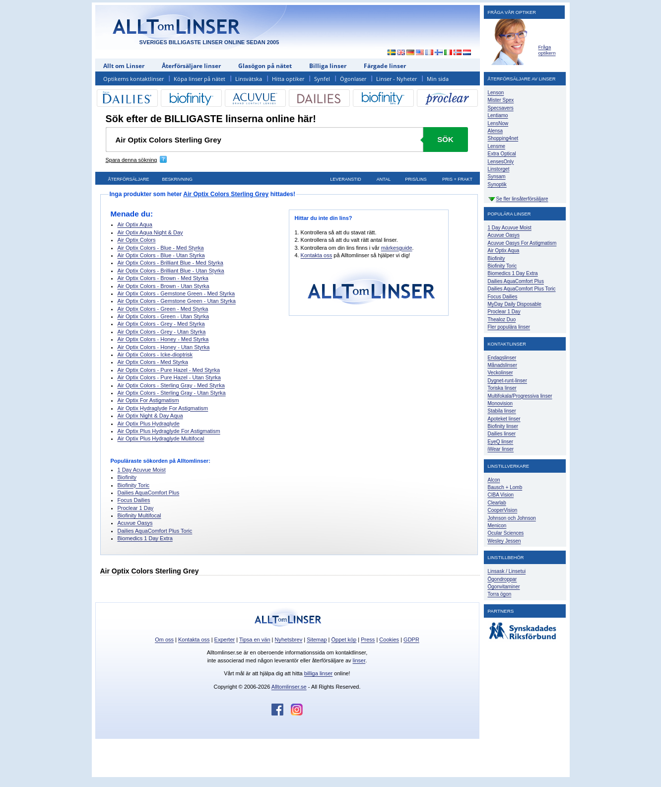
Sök (445, 139)
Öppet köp (343, 640)
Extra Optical (502, 153)
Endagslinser (502, 357)
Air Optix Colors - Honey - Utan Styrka (164, 347)
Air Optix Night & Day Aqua (150, 416)
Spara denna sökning (131, 160)
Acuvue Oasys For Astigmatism (522, 243)
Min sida (438, 78)
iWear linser (501, 449)
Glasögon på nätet (265, 66)
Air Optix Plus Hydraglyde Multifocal (161, 438)
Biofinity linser (503, 426)
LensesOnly (501, 161)
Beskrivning (177, 179)
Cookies (389, 640)
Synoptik (497, 184)
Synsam (497, 176)
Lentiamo (498, 115)
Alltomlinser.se (289, 687)
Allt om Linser (123, 66)
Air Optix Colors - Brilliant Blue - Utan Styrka (171, 271)
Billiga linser (327, 66)
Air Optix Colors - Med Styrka (153, 362)
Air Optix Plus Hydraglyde (149, 424)
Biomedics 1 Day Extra (145, 538)
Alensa (495, 131)
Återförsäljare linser (191, 66)
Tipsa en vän (254, 640)
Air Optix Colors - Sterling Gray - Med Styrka (171, 385)
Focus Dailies (134, 500)
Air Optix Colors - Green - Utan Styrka (163, 316)
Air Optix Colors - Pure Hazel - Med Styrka (169, 370)
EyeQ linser (501, 441)
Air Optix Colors (137, 240)
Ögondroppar (502, 579)
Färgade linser (385, 66)
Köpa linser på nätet (199, 78)
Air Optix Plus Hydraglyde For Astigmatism (169, 431)
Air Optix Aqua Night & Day (150, 232)
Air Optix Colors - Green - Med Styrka (163, 309)
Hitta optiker (288, 78)
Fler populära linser (509, 327)
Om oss (164, 640)
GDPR (411, 640)
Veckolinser (500, 372)
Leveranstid (345, 179)
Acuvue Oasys (135, 523)
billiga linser (318, 673)
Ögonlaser (353, 78)
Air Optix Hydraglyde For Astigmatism (163, 408)
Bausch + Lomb (505, 487)
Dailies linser (502, 433)
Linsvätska (248, 78)
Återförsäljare (128, 179)
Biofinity (127, 477)
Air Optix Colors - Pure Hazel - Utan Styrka (169, 377)
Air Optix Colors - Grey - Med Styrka (161, 324)
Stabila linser (502, 411)
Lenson (496, 92)
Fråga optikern (547, 50)
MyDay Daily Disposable (514, 304)
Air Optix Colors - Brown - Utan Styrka (163, 286)
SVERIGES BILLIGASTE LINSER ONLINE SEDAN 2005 (209, 42)
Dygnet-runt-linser (507, 380)
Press (368, 640)
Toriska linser (502, 388)
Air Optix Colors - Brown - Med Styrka (163, 278)
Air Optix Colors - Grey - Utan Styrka (162, 332)
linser (359, 660)
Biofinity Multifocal (139, 515)
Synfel (322, 78)
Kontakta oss (316, 255)
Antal (384, 179)
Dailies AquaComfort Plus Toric (155, 531)
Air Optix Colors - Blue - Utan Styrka (161, 255)
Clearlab (497, 502)
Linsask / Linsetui (507, 571)
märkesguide (396, 248)
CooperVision (503, 510)
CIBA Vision (501, 495)
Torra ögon (500, 594)
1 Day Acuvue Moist (142, 470)
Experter (224, 640)
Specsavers (501, 108)
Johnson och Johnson (512, 518)
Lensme (497, 146)
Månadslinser (502, 365)
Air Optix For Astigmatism (148, 400)
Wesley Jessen (504, 541)
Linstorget (499, 169)
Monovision (500, 403)
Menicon (497, 525)
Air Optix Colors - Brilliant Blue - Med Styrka (170, 263)
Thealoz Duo (502, 319)
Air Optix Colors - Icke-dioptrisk (155, 355)
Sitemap (317, 640)
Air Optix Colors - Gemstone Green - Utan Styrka (177, 301)
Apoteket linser (504, 419)
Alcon (494, 480)
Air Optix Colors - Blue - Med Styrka (161, 248)
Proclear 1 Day (136, 508)
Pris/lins (416, 179)
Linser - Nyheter (396, 78)
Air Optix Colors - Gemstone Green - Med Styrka (176, 293)
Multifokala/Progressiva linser (520, 396)
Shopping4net (503, 138)
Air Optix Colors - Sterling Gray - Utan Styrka (172, 393)
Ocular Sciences (506, 533)
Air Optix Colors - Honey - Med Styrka (163, 339)
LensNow (498, 123)
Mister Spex (501, 100)
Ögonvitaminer (504, 586)
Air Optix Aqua (135, 224)
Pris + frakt (457, 179)
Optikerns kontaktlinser (133, 78)
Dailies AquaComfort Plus (149, 493)
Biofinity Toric (134, 485)
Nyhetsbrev (289, 640)
